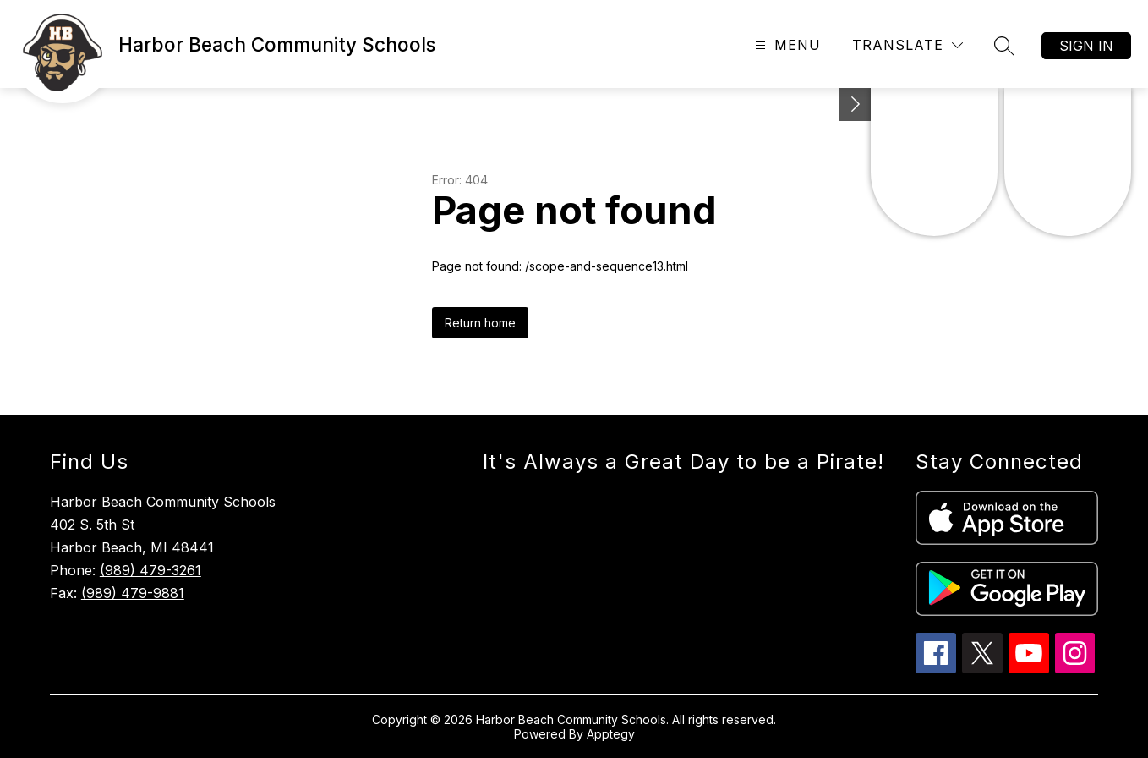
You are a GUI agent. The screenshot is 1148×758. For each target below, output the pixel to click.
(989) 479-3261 (150, 570)
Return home (480, 323)
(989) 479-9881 (132, 593)
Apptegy (611, 734)
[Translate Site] (907, 45)
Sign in (1086, 45)
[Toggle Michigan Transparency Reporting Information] (855, 104)
